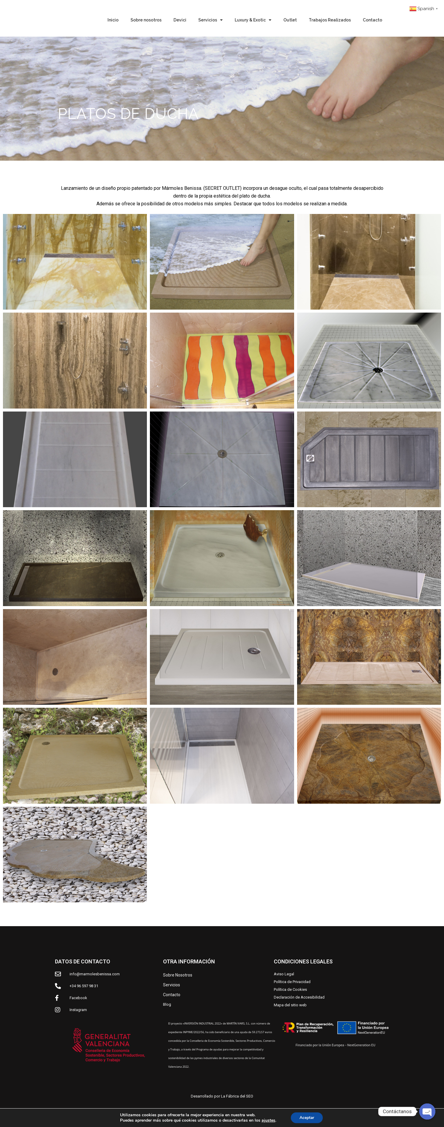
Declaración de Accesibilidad (299, 997)
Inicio (113, 20)
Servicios (210, 20)
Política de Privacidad (292, 981)
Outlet (290, 20)
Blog (167, 1004)
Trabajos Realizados (330, 20)
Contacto (372, 20)
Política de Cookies (290, 989)
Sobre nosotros (146, 20)
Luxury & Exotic (253, 20)
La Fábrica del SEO (237, 1096)
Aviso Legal (284, 974)
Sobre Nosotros (177, 975)
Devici (179, 20)
